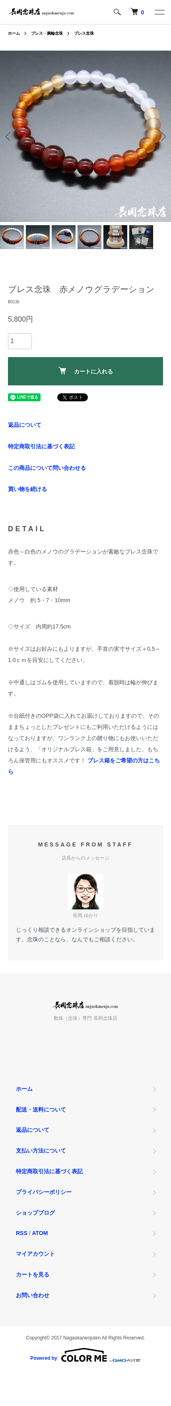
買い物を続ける (27, 489)
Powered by (85, 1355)
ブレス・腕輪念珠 (47, 33)
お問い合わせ (32, 1295)
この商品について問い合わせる (47, 468)
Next (162, 136)
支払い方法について (41, 1150)
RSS (21, 1233)
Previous (9, 136)
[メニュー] (159, 12)
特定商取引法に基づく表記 (41, 446)
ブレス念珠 (84, 33)
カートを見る (32, 1274)
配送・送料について (41, 1109)
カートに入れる (85, 371)
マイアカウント (35, 1254)
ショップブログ (35, 1213)
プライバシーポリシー (44, 1192)
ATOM (40, 1233)
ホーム (14, 33)
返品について (24, 425)
